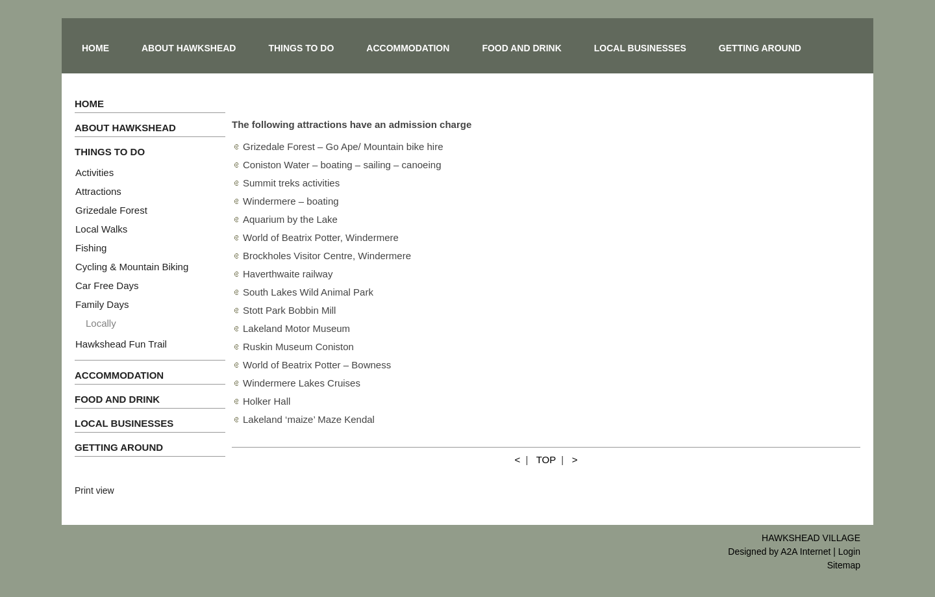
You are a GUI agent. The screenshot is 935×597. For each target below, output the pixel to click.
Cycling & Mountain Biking (131, 266)
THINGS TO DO (301, 48)
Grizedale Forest (111, 210)
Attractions (98, 191)
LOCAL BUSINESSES (640, 48)
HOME (95, 48)
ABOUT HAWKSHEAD (189, 48)
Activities (94, 172)
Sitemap (843, 565)
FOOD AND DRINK (521, 48)
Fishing (90, 247)
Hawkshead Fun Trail (121, 343)
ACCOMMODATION (407, 48)
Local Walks (101, 229)
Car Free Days (107, 285)
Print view (94, 490)
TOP (546, 459)
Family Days (102, 304)
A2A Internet (805, 551)
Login (849, 551)
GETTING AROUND (760, 48)
